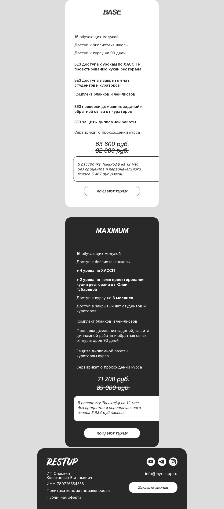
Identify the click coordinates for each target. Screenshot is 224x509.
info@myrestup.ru (161, 473)
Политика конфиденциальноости (78, 490)
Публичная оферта (64, 497)
